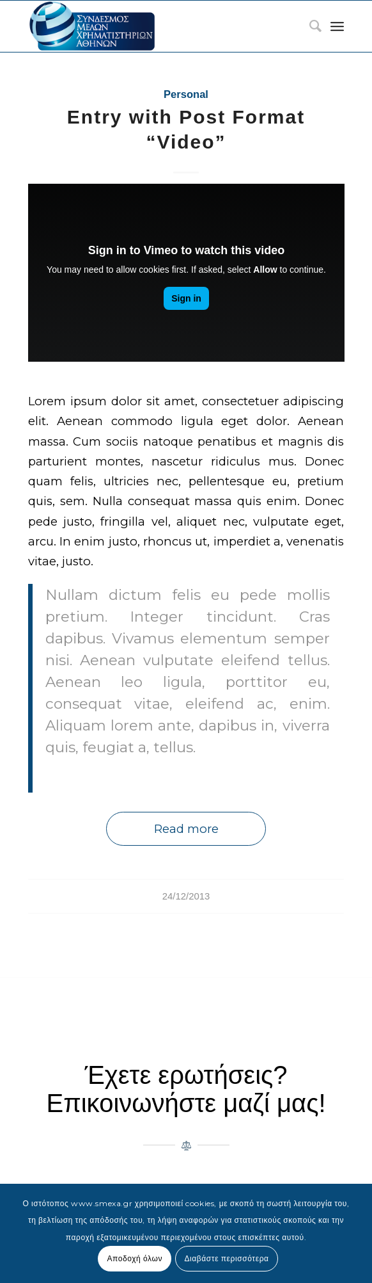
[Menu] (337, 26)
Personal (186, 94)
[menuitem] (309, 26)
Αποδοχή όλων (134, 1258)
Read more (186, 828)
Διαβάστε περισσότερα (226, 1258)
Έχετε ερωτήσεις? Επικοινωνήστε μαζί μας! (185, 1089)
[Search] (309, 26)
